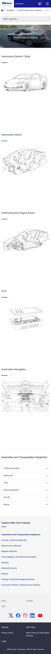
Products (10, 10)
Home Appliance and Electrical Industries (18, 557)
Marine (6, 504)
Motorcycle (8, 475)
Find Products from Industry (30, 10)
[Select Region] (40, 3)
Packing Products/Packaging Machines (17, 579)
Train (6, 483)
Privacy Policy (7, 633)
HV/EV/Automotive (11, 468)
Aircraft (7, 497)
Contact (29, 601)
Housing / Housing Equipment (14, 540)
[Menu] (47, 3)
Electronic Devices (9, 568)
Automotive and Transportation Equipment (20, 534)
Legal (3, 641)
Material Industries (9, 551)
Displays (5, 562)
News (3, 601)
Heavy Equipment (11, 490)
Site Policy (30, 627)
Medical (4, 574)
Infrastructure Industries (11, 546)
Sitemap (4, 627)
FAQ (3, 606)
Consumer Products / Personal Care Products (20, 585)
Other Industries (10, 19)
